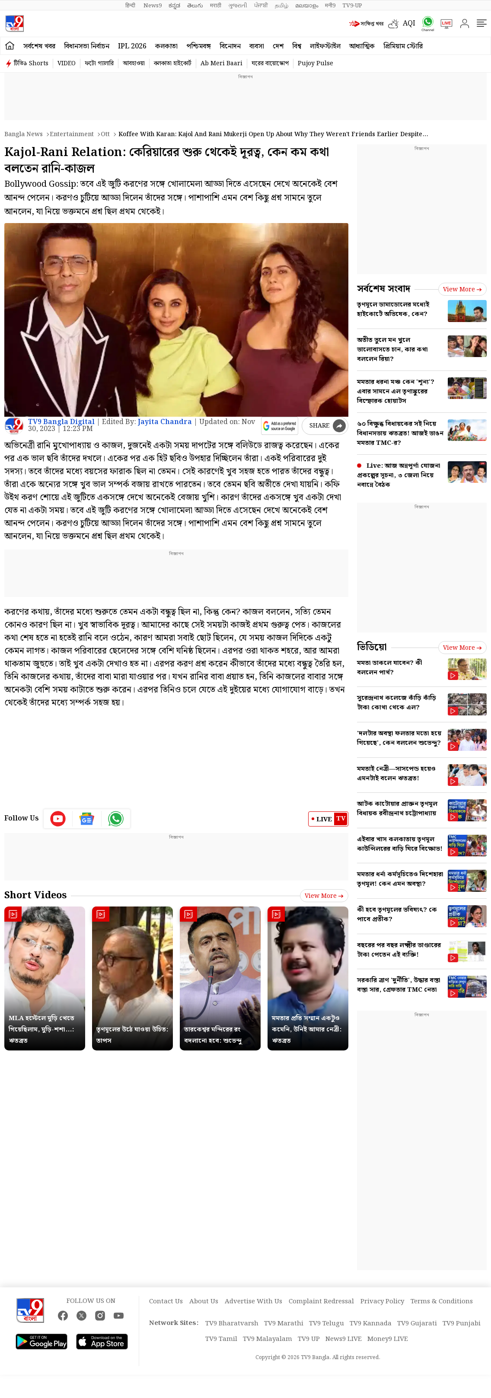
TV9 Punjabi (462, 1323)
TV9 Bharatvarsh (231, 1323)
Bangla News (23, 134)
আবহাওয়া (134, 63)
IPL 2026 (132, 46)
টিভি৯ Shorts (31, 63)
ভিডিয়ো (372, 647)
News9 (152, 5)
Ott (105, 134)
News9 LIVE (343, 1339)
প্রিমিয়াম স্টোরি (403, 46)
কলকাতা (166, 46)
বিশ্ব (296, 46)
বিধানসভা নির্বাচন (86, 46)
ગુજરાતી (237, 5)
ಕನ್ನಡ (174, 5)
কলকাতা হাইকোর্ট (172, 63)
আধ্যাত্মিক (362, 46)
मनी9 (330, 5)
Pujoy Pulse (315, 63)
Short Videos (35, 895)
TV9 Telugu (326, 1323)
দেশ (278, 46)
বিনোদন (230, 46)
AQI (409, 23)
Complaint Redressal (321, 1301)
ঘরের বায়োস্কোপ (270, 63)
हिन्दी (131, 5)
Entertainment (72, 134)
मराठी (215, 5)
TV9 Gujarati (417, 1323)
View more (324, 896)
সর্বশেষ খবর (39, 46)
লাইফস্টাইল (325, 46)
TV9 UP (309, 1339)
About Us (203, 1301)
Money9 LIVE (387, 1339)
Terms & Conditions (442, 1301)
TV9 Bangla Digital (61, 422)
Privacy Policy (382, 1301)
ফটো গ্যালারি (99, 63)
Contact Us (166, 1301)
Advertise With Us (253, 1301)
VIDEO (66, 63)
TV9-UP (352, 5)
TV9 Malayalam (267, 1339)
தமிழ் (281, 5)
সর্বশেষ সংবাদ (383, 289)
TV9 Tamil (221, 1339)
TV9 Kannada (371, 1323)
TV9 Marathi (283, 1323)
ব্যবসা (256, 46)
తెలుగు (195, 5)
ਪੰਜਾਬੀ (261, 5)
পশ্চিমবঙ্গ (198, 46)
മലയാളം (306, 5)
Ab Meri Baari (221, 63)
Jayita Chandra (165, 422)
